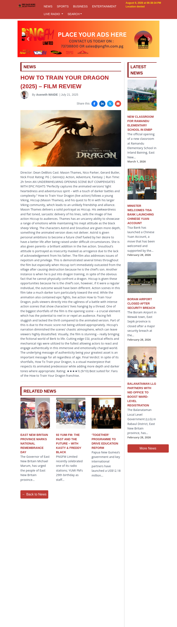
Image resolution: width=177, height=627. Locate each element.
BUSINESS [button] (80, 6)
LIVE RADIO (52, 14)
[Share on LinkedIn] (102, 104)
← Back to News (34, 494)
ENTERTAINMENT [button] (104, 6)
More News (148, 448)
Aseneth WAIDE (47, 94)
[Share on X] (110, 104)
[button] (28, 39)
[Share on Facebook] (94, 104)
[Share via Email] (118, 104)
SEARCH (73, 14)
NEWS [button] (48, 6)
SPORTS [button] (62, 6)
